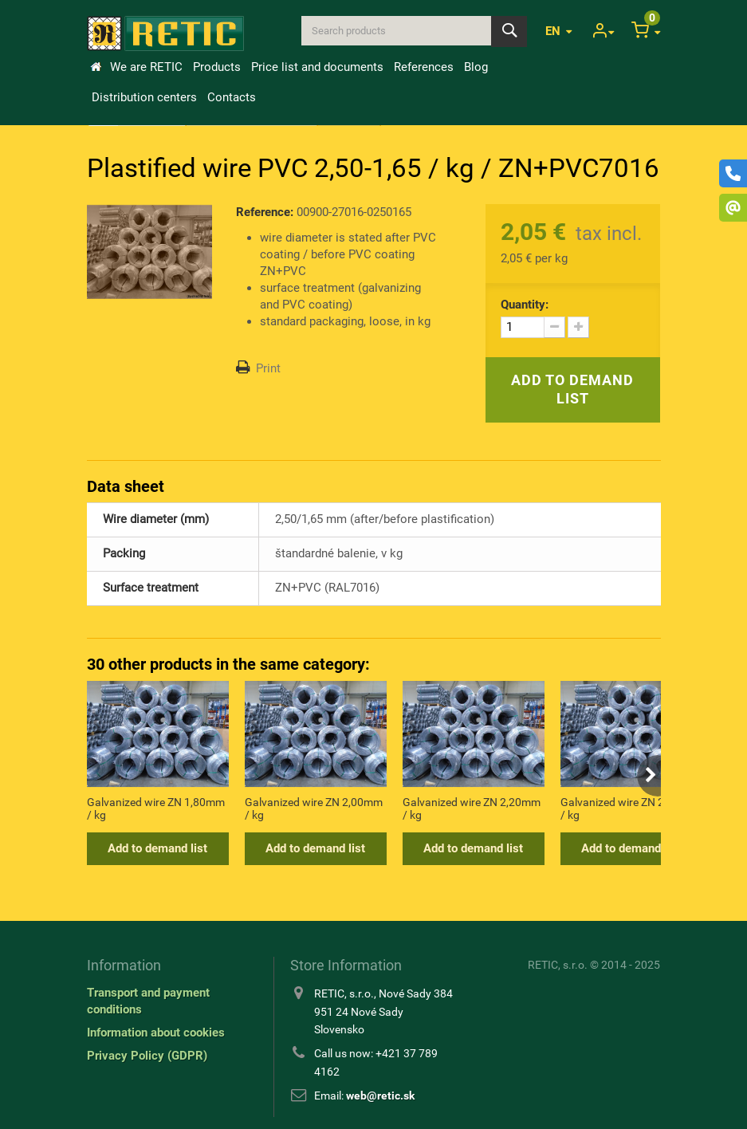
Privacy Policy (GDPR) (147, 1055)
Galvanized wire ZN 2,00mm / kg (314, 808)
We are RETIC (146, 67)
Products (217, 67)
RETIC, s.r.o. (558, 964)
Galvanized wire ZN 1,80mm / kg (156, 808)
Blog (476, 67)
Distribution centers (144, 97)
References (424, 67)
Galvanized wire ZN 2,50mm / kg (629, 808)
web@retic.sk (380, 1095)
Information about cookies (156, 1032)
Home (96, 67)
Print (268, 368)
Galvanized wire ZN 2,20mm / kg (472, 808)
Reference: (264, 212)
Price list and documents (317, 67)
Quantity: (524, 304)
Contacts (231, 97)
